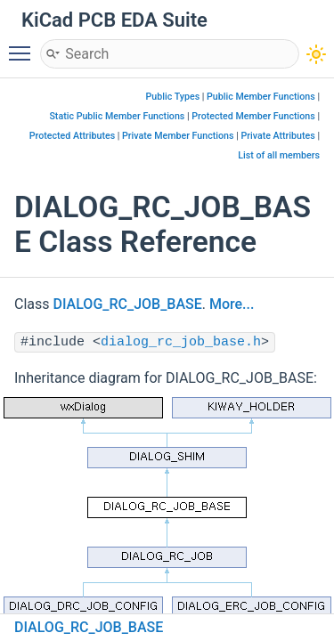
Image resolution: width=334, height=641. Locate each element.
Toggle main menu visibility (24, 45)
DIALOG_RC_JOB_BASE (127, 304)
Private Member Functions (177, 136)
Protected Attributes (72, 136)
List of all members (279, 155)
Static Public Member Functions (116, 116)
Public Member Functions (261, 96)
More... (231, 304)
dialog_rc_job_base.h (181, 342)
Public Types (173, 96)
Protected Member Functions (253, 116)
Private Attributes (277, 136)
